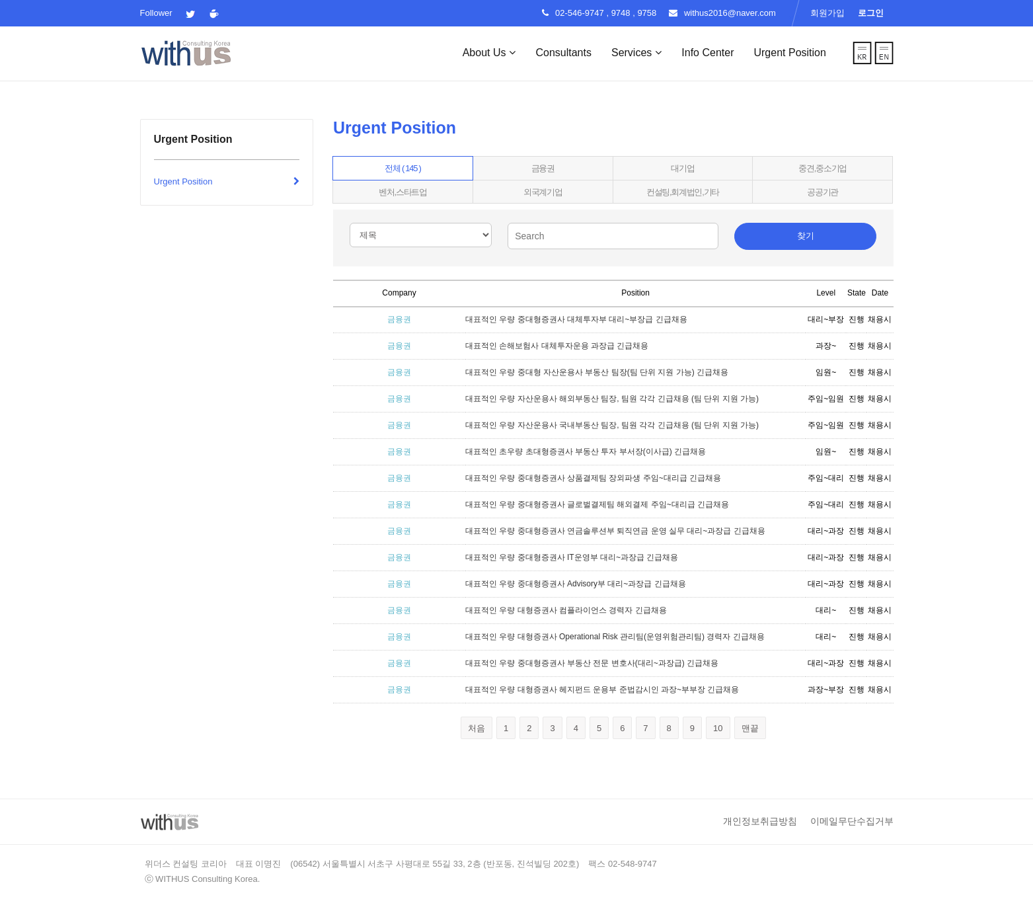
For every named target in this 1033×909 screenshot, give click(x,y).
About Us (489, 52)
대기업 (682, 168)
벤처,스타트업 (403, 192)
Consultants (563, 52)
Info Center (707, 52)
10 (721, 730)
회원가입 (827, 13)
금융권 (543, 168)
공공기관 (822, 192)
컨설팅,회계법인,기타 (682, 192)
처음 (476, 728)
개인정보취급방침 (760, 821)
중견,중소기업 (822, 168)
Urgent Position (789, 52)
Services (636, 52)
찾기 (805, 236)
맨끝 (750, 728)
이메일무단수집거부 (852, 821)
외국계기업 (542, 192)
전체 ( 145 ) (402, 168)
